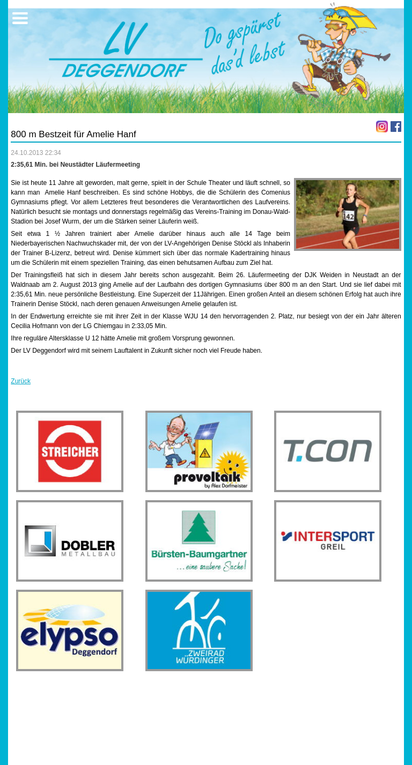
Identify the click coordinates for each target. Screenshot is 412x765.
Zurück (21, 381)
